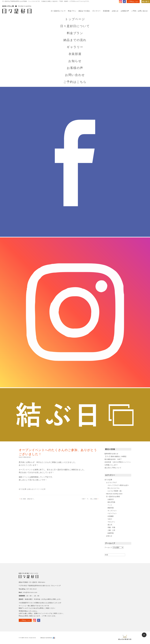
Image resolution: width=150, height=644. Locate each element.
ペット (110, 505)
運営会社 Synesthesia (47, 637)
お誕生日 (111, 499)
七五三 (110, 519)
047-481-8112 (31, 589)
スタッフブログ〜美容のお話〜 (118, 485)
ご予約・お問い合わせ (139, 11)
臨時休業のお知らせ (111, 454)
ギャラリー (96, 11)
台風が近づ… (28, 499)
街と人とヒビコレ (114, 488)
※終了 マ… (89, 499)
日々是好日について (58, 11)
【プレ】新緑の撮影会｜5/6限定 (115, 456)
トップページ (75, 19)
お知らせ (115, 11)
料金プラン (72, 11)
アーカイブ (108, 547)
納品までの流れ (84, 11)
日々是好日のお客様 (113, 496)
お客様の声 (125, 11)
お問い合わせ (75, 75)
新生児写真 (111, 502)
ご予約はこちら (133, 1)
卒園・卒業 (111, 527)
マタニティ (111, 522)
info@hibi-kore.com (30, 592)
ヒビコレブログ (111, 482)
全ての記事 (22, 489)
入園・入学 (111, 530)
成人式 (110, 525)
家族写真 (111, 508)
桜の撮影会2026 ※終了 (113, 459)
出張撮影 (111, 516)
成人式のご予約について (113, 468)
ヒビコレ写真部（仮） (115, 491)
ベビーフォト (112, 513)
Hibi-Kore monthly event (114, 494)
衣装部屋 (106, 11)
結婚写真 (111, 533)
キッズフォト (112, 510)
